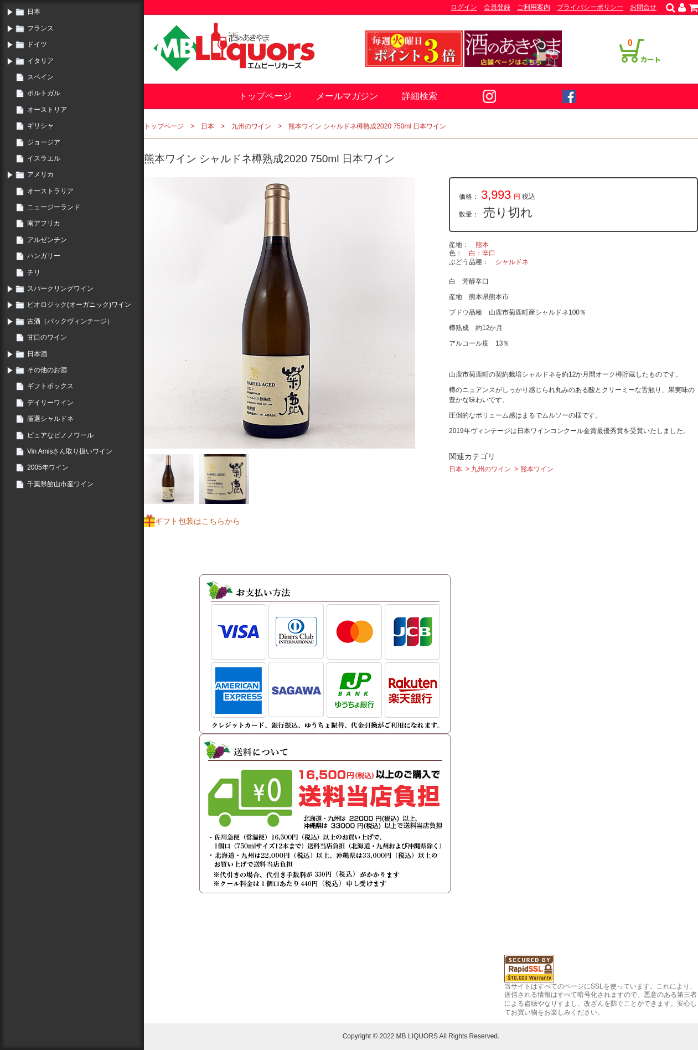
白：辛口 (482, 253)
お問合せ (643, 7)
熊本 (482, 245)
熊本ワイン (537, 469)
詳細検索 (419, 96)
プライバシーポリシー (590, 7)
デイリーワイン (50, 402)
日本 (33, 12)
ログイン (464, 7)
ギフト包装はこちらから (197, 521)
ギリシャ (40, 126)
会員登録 (497, 7)
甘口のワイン (47, 337)
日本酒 (37, 354)
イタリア (40, 61)
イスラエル (43, 158)
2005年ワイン (48, 467)
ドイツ (37, 44)
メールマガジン (347, 96)
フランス (40, 28)
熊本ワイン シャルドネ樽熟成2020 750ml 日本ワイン (367, 126)
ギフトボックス (50, 386)
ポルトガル (43, 93)
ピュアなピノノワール (60, 435)
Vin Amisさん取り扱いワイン (69, 451)
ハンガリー (43, 256)
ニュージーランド (53, 207)
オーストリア (47, 110)
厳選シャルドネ (50, 419)
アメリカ (40, 174)
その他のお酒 (47, 370)
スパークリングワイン (60, 288)
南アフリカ (43, 223)
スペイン (40, 77)
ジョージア (43, 142)
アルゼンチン (47, 240)
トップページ (265, 96)
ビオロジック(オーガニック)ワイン (79, 304)
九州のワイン (251, 126)
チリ (33, 272)
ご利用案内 (533, 7)
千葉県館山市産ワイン (60, 484)
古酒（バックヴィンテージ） (70, 321)
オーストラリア (50, 191)
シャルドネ (512, 262)
